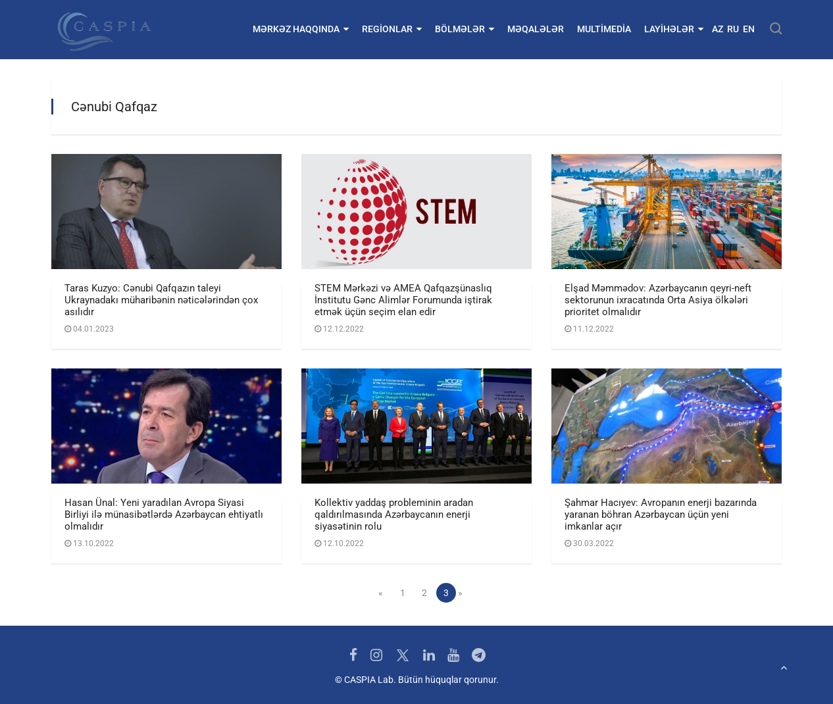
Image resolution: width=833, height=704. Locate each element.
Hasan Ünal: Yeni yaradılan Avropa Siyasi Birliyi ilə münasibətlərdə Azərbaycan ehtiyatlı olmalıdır (163, 514)
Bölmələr (464, 29)
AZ (717, 29)
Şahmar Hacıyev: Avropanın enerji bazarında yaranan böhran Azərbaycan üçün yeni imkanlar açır (661, 514)
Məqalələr (535, 29)
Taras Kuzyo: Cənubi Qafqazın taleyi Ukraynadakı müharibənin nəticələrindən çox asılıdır (161, 300)
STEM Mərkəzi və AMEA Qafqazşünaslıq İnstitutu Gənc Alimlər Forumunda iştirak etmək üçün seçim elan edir (403, 300)
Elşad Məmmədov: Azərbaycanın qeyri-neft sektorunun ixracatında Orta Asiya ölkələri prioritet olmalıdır (658, 300)
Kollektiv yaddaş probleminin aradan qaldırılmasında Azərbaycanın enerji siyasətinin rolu (394, 514)
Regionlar (392, 29)
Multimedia (604, 29)
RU (733, 29)
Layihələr (673, 29)
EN (749, 29)
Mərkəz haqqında (301, 29)
